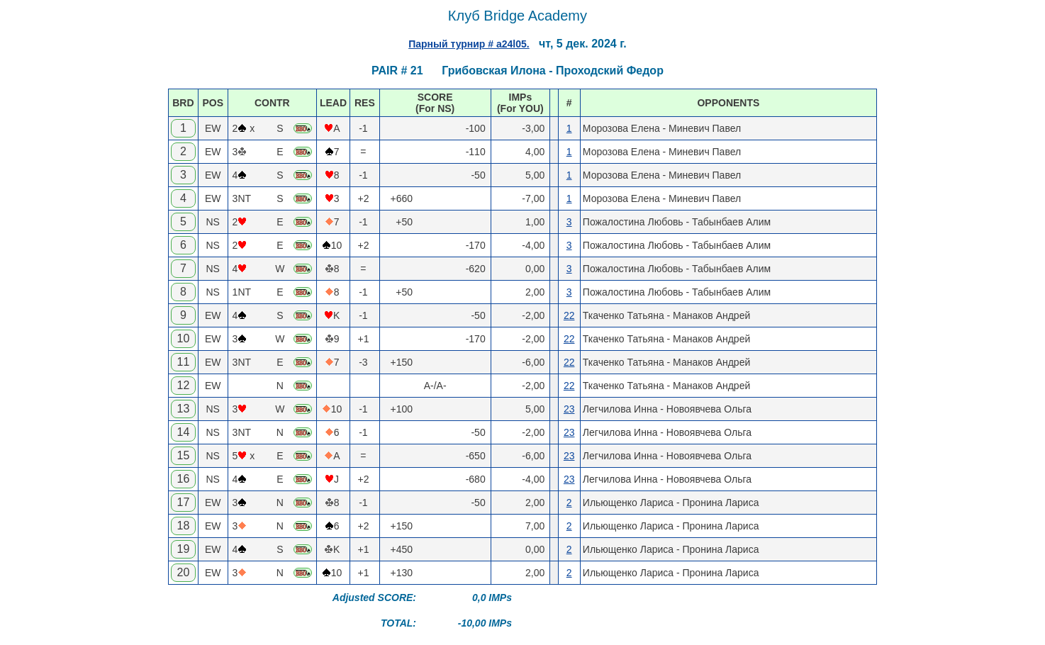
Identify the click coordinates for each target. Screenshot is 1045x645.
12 (183, 385)
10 (183, 338)
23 (569, 409)
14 (183, 432)
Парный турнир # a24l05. (469, 44)
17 (183, 502)
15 (183, 455)
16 (183, 479)
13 (183, 409)
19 (183, 549)
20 (183, 572)
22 (569, 315)
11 (183, 362)
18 (183, 526)
